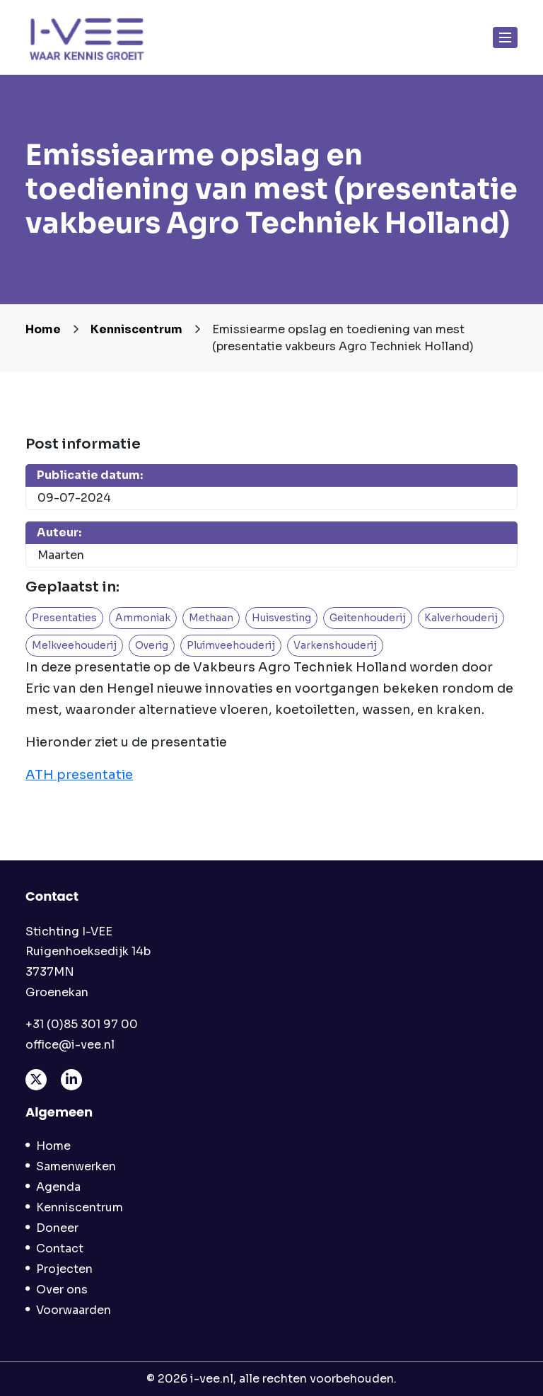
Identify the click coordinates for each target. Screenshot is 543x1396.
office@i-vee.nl (70, 1044)
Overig (151, 645)
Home (43, 329)
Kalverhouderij (461, 617)
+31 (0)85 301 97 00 (81, 1024)
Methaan (211, 617)
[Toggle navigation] (505, 37)
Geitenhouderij (367, 617)
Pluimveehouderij (231, 645)
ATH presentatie (79, 775)
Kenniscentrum (136, 329)
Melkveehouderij (74, 645)
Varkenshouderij (335, 645)
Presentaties (64, 617)
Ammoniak (142, 617)
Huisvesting (281, 617)
